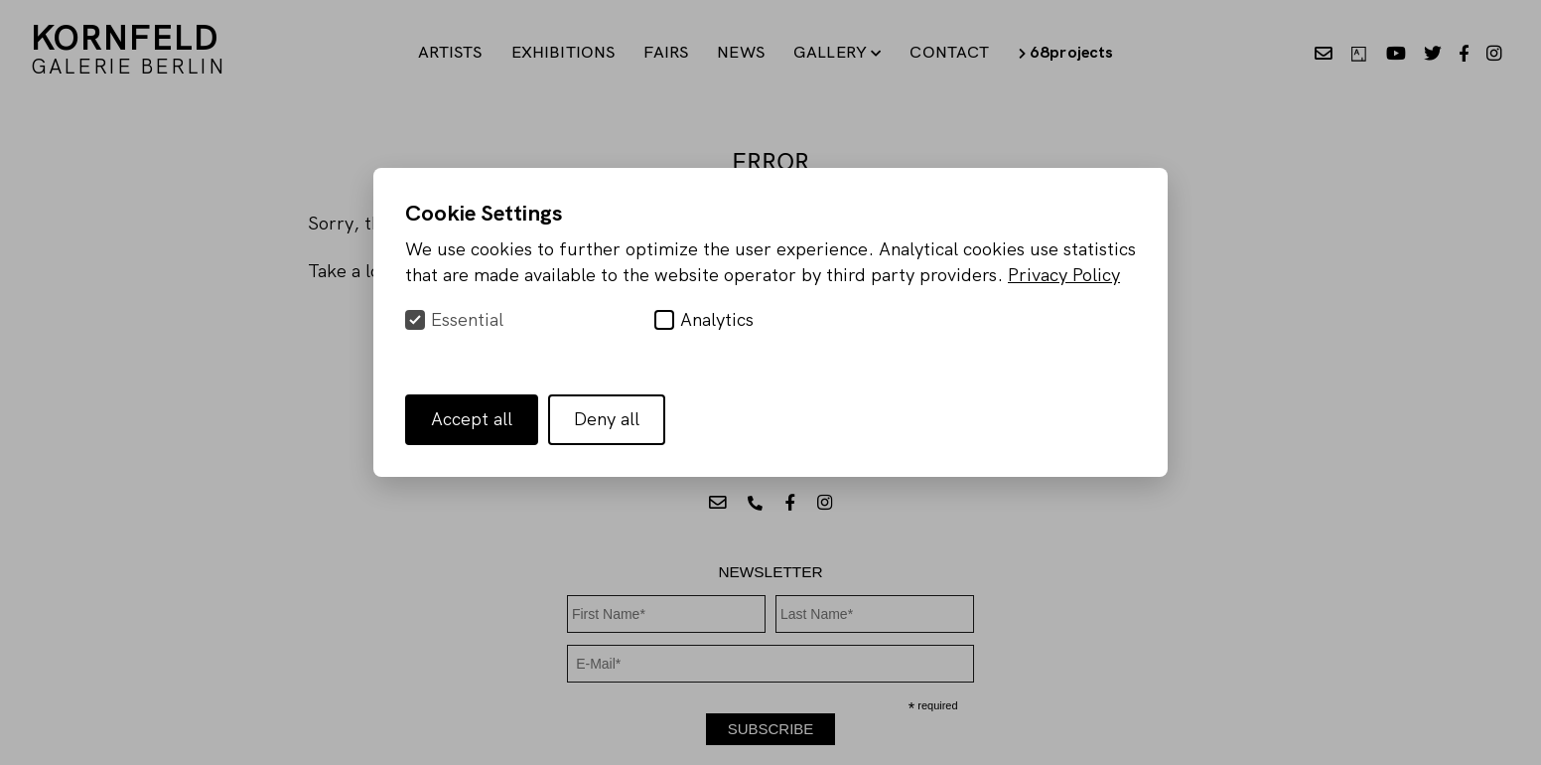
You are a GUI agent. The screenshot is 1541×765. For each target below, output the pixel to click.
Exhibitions (563, 51)
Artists (450, 51)
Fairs (665, 51)
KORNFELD (128, 47)
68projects (1066, 52)
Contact (949, 51)
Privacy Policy (1064, 275)
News (741, 51)
